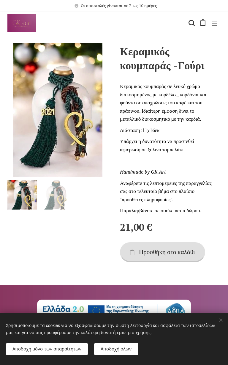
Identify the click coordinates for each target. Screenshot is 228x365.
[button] (191, 22)
